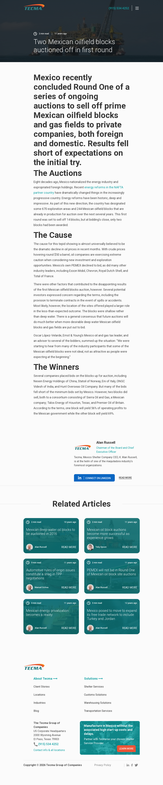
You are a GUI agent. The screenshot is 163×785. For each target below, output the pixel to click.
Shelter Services (94, 686)
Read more (125, 477)
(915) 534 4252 (119, 8)
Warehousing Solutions (97, 702)
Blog (36, 710)
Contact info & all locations (49, 750)
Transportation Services (98, 710)
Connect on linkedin (94, 478)
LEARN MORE (126, 748)
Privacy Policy (102, 765)
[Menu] (137, 8)
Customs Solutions (95, 694)
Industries (40, 702)
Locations (39, 694)
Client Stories (42, 686)
